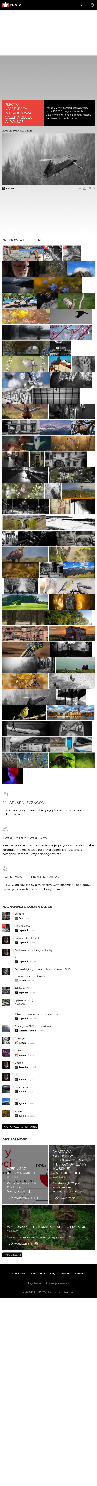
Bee (21, 1188)
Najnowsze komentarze (27, 1177)
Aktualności (15, 1409)
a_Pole (22, 1349)
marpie (10, 188)
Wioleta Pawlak (27, 1301)
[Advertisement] (48, 32)
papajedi (23, 1200)
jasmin (22, 1250)
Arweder (23, 1337)
